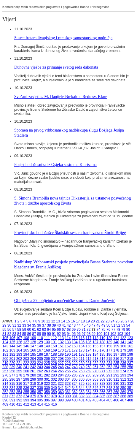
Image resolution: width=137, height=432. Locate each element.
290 (102, 375)
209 (68, 359)
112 (54, 338)
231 (89, 363)
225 (47, 363)
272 (109, 371)
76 (108, 329)
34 (29, 325)
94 (69, 334)
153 (75, 346)
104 (127, 334)
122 (123, 338)
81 (4, 334)
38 (49, 325)
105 (5, 338)
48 (98, 325)
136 (89, 342)
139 (109, 342)
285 (68, 375)
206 (47, 359)
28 (132, 321)
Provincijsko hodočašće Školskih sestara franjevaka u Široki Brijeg (70, 232)
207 (54, 359)
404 (102, 400)
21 (98, 321)
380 (68, 396)
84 (19, 334)
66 (59, 329)
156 (95, 346)
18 (83, 321)
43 (74, 325)
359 (54, 392)
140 (116, 342)
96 (79, 334)
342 (68, 388)
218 (130, 359)
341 (61, 388)
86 (29, 334)
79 (123, 329)
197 (116, 354)
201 (12, 359)
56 (9, 329)
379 (61, 396)
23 (107, 321)
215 (109, 359)
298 (26, 379)
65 (54, 329)
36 (39, 325)
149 (47, 346)
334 (12, 388)
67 (64, 329)
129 (40, 342)
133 (68, 342)
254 (116, 367)
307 (89, 379)
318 (33, 384)
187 (47, 354)
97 (83, 334)
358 (47, 392)
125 (12, 342)
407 (123, 400)
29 (4, 325)
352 (5, 392)
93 (64, 334)
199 (130, 354)
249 (82, 367)
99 (93, 334)
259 (19, 371)
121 (116, 338)
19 (88, 321)
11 (48, 321)
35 (34, 325)
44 (79, 325)
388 (123, 396)
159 (116, 346)
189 (61, 354)
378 (54, 396)
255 (123, 367)
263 (47, 371)
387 (116, 396)
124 (5, 342)
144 (12, 346)
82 (9, 334)
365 (95, 392)
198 (123, 354)
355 (26, 392)
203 (26, 359)
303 (61, 379)
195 (102, 354)
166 (33, 350)
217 (123, 359)
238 (5, 367)
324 (75, 384)
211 (82, 359)
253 (109, 367)
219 (5, 363)
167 (40, 350)
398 (61, 400)
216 (116, 359)
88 (39, 334)
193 (89, 354)
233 (102, 363)
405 (109, 400)
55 (4, 329)
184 (26, 354)
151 (61, 346)
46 (88, 325)
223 (33, 363)
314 (5, 384)
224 (40, 363)
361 (68, 392)
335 (19, 388)
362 (75, 392)
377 (47, 396)
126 (19, 342)
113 (61, 338)
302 (54, 379)
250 (89, 367)
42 (69, 325)
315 (12, 384)
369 (123, 392)
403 (95, 400)
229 (75, 363)
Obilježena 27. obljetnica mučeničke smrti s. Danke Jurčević (64, 300)
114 (68, 338)
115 (75, 338)
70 (79, 329)
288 (89, 375)
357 (40, 392)
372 (12, 396)
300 (40, 379)
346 (95, 388)
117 (89, 338)
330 (116, 384)
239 (12, 367)
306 (82, 379)
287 (82, 375)
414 (40, 404)
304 (68, 379)
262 (40, 371)
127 (26, 342)
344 (82, 388)
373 (19, 396)
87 (34, 334)
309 (102, 379)
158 (109, 346)
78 (118, 329)
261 (33, 371)
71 (83, 329)
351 (130, 388)
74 (98, 329)
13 (58, 321)
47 (93, 325)
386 (109, 396)
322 (61, 384)
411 (19, 404)
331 (123, 384)
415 (47, 404)
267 (75, 371)
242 (33, 367)
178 (116, 350)
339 (47, 388)
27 (127, 321)
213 (95, 359)
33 (24, 325)
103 (120, 334)
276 (5, 375)
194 (95, 354)
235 (116, 363)
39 (54, 325)
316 (19, 384)
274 (123, 371)
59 (24, 329)
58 (19, 329)
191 (75, 354)
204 (33, 359)
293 (123, 375)
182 (12, 354)
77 (113, 329)
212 (89, 359)
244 (47, 367)
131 (54, 342)
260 (26, 371)
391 (12, 400)
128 (33, 342)
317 (26, 384)
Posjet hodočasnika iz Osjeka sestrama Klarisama (55, 164)
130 (47, 342)
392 (19, 400)
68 (69, 329)
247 (68, 367)
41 (64, 325)
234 (109, 363)
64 (49, 329)
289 (95, 375)
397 (54, 400)
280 (33, 375)
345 (89, 388)
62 (39, 329)
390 (5, 400)
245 (54, 367)
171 (68, 350)
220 (12, 363)
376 (40, 396)
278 (19, 375)
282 (47, 375)
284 (61, 375)
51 (113, 325)
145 (19, 346)
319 (40, 384)
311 (116, 379)
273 (116, 371)
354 (19, 392)
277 (12, 375)
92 (59, 334)
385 (102, 396)
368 (116, 392)
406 (116, 400)
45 (83, 325)
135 (82, 342)
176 (102, 350)
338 (40, 388)
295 (5, 379)
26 (122, 321)
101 (106, 334)
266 (68, 371)
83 (14, 334)
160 (123, 346)
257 (5, 371)
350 (123, 388)
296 (12, 379)
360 (61, 392)
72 (88, 329)
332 (130, 384)
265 (61, 371)
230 (82, 363)
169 (54, 350)
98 (88, 334)
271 (102, 371)
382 (82, 396)
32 (19, 325)
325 (82, 384)
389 (130, 396)
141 (123, 342)
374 (26, 396)
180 (130, 350)
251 (95, 367)
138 (102, 342)
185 (33, 354)
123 (130, 338)
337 (33, 388)
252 (102, 367)
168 (47, 350)
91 (54, 334)
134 (75, 342)
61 (34, 329)
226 (54, 363)
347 (102, 388)
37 (44, 325)
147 (33, 346)
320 (47, 384)
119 (102, 338)
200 (5, 359)
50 (108, 325)
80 (128, 329)
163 (12, 350)
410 (12, 404)
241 (26, 367)
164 (19, 350)
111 (47, 338)
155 (89, 346)
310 (109, 379)
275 (130, 371)
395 (40, 400)
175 (95, 350)
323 (68, 384)
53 (123, 325)
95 (74, 334)
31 (14, 325)
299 (33, 379)
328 (102, 384)
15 (68, 321)
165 (26, 350)
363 (82, 392)
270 (95, 371)
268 (82, 371)
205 (40, 359)
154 (82, 346)
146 (26, 346)
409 (5, 404)
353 (12, 392)
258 (12, 371)
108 (26, 338)
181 (5, 354)
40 (59, 325)
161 (130, 346)
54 (128, 325)
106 (12, 338)
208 (61, 359)
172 (75, 350)
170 (61, 350)
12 (53, 321)
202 (19, 359)
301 (47, 379)
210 (75, 359)
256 (130, 367)
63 (44, 329)
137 (95, 342)
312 (123, 379)
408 (130, 400)
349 (116, 388)
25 (118, 321)
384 (95, 396)
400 (75, 400)
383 (89, 396)
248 (75, 367)
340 (54, 388)
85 (24, 334)
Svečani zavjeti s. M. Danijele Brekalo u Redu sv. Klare (60, 96)
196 (109, 354)
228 (68, 363)
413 (33, 404)
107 (19, 338)
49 (103, 325)
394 (33, 400)
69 (74, 329)
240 (19, 367)
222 (26, 363)
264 (54, 371)
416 (54, 404)
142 (130, 342)
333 (5, 388)
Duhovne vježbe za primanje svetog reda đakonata (56, 67)
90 (49, 334)
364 (89, 392)
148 (40, 346)
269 (89, 371)
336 (26, 388)
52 (118, 325)
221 (19, 363)
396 (47, 400)
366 (102, 392)
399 (68, 400)
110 (40, 338)
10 (43, 321)
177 (109, 350)
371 (5, 396)
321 (54, 384)
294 (130, 375)
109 (33, 338)
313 (130, 379)
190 (68, 354)
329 (109, 384)
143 (5, 346)
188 (54, 354)
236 (123, 363)
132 (61, 342)
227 (61, 363)
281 (40, 375)
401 (82, 400)
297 (19, 379)
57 (14, 329)
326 (89, 384)
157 (102, 346)
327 (95, 384)
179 (123, 350)
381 (75, 396)
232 (95, 363)
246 (61, 367)
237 (130, 363)
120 (109, 338)
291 (109, 375)
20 (93, 321)
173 (82, 350)
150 (54, 346)
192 (82, 354)
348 (109, 388)
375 (33, 396)
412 (26, 404)
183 (19, 354)
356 (33, 392)
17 (78, 321)
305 (75, 379)
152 (68, 346)
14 (63, 321)
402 (89, 400)
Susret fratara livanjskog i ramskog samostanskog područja (63, 37)
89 (44, 334)
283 (54, 375)
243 (40, 367)
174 (89, 350)
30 (9, 325)
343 (75, 388)
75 (103, 329)
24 (112, 321)
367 (109, 392)
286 (75, 375)
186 (40, 354)
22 (102, 321)
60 (29, 329)
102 (113, 334)
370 (130, 392)
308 (95, 379)
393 (26, 400)
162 (5, 350)
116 (82, 338)
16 (73, 321)
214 (102, 359)
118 (95, 338)
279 (26, 375)
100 (99, 334)
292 (116, 375)
